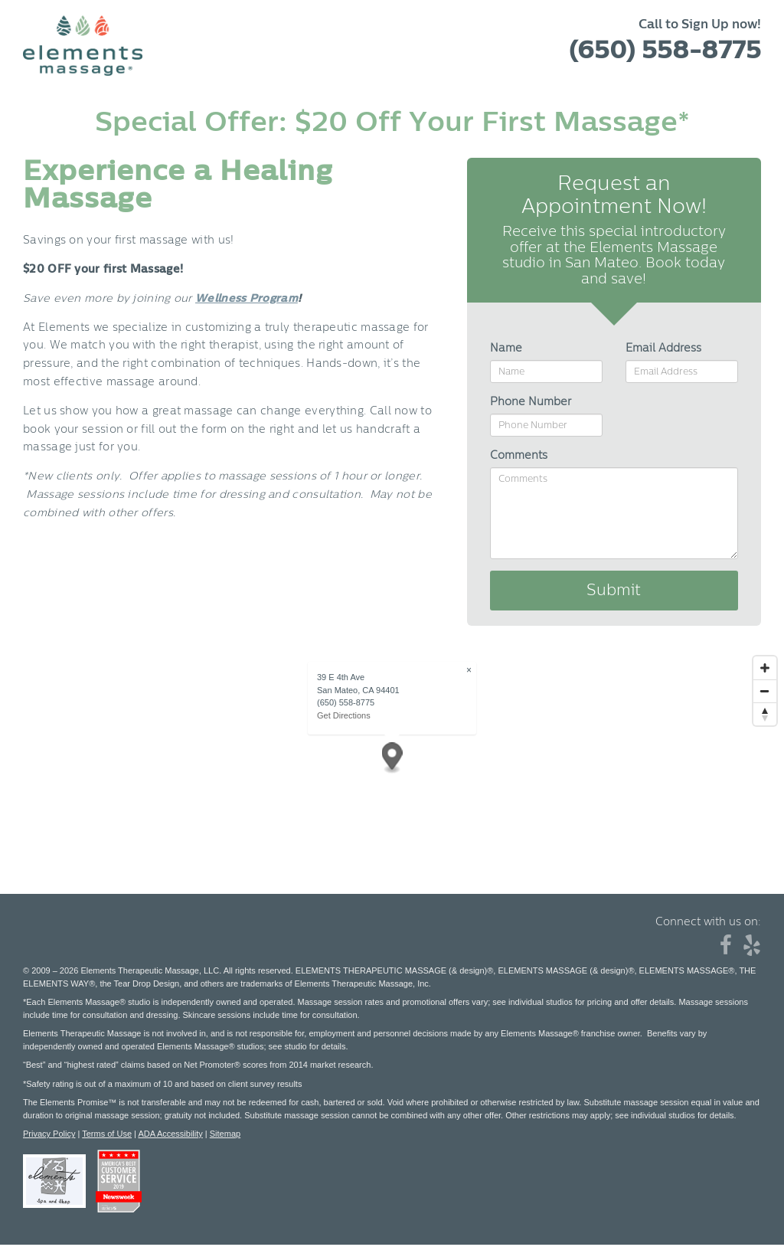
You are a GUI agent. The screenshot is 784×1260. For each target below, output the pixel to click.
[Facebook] (726, 949)
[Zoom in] (764, 667)
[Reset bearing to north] (764, 713)
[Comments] (614, 513)
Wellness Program (246, 298)
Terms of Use (107, 1133)
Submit (613, 590)
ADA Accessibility (170, 1133)
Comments (518, 455)
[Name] (546, 371)
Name (506, 348)
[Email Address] (682, 371)
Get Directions (344, 715)
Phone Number (530, 402)
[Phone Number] (546, 425)
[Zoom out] (764, 690)
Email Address (663, 348)
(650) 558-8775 (665, 50)
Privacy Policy (49, 1133)
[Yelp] (752, 949)
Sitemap (225, 1133)
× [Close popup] (469, 670)
